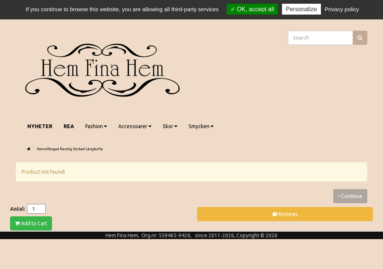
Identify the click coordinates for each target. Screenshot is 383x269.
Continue (350, 196)
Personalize (301, 9)
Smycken (201, 126)
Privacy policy (342, 9)
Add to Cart (31, 223)
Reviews (285, 214)
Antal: (17, 209)
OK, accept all (252, 9)
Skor (170, 126)
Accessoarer (134, 126)
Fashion (96, 126)
